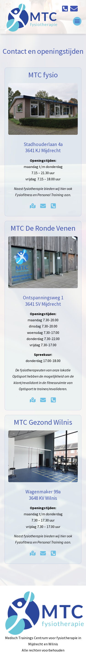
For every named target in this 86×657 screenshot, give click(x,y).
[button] (77, 21)
